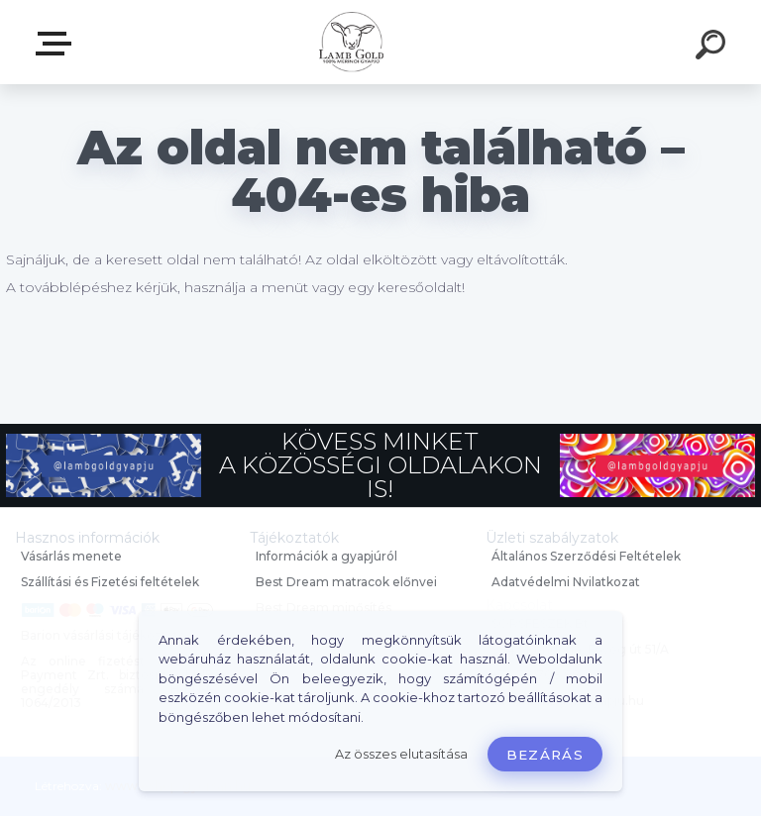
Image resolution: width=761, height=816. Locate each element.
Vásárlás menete (71, 556)
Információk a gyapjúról (326, 556)
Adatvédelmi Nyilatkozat (565, 581)
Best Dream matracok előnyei (346, 581)
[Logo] (351, 42)
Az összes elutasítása (401, 754)
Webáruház (57, 43)
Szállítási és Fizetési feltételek (110, 581)
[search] (713, 47)
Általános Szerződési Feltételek (586, 556)
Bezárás (545, 755)
